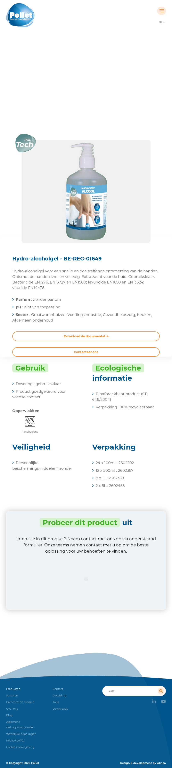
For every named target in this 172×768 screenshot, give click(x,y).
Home (51, 83)
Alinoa (161, 763)
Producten (69, 83)
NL (160, 22)
